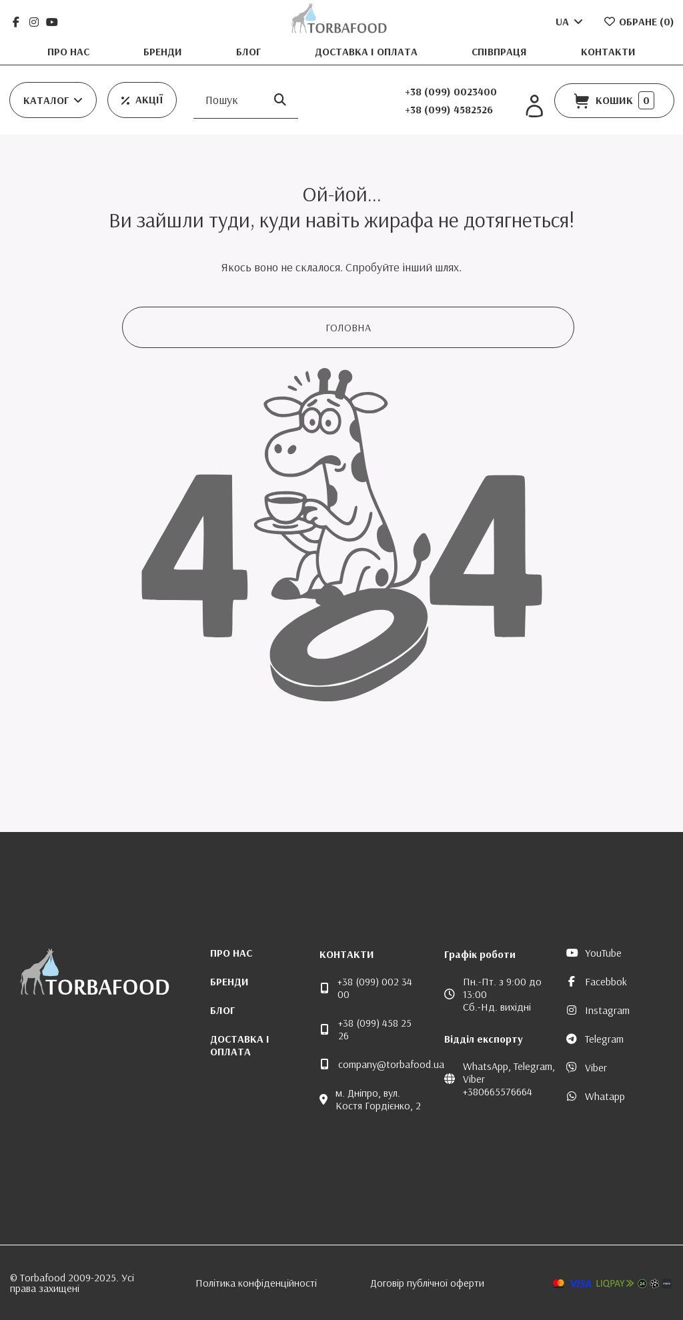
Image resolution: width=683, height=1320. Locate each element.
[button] (53, 100)
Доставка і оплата (367, 51)
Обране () (638, 21)
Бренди (164, 51)
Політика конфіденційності (256, 1282)
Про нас (69, 51)
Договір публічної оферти (427, 1282)
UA (570, 21)
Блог (249, 51)
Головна (348, 327)
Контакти (608, 51)
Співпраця (501, 51)
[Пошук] (280, 100)
